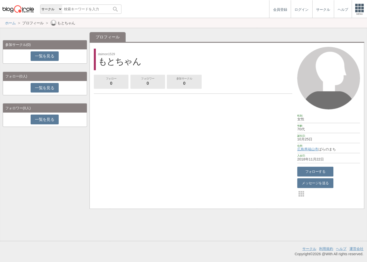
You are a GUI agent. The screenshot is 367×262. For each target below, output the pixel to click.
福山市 (313, 149)
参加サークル (184, 81)
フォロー (111, 81)
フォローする (315, 171)
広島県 (302, 149)
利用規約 (326, 249)
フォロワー (148, 81)
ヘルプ (341, 249)
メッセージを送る (315, 183)
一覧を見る (44, 56)
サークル (309, 249)
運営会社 (356, 249)
